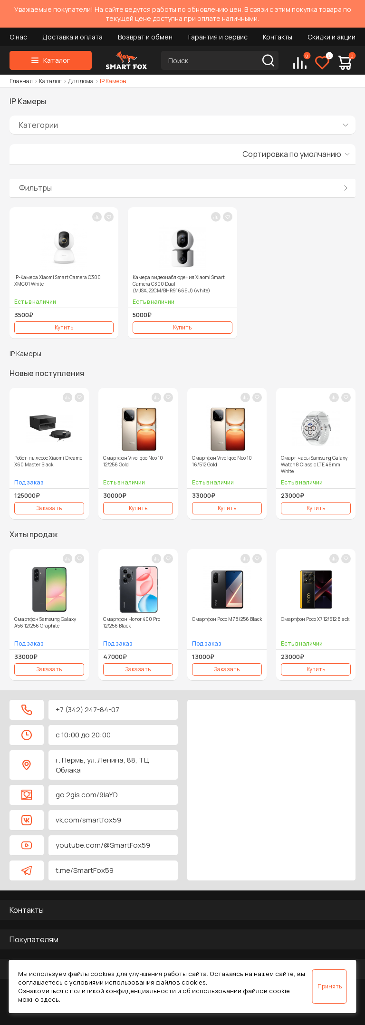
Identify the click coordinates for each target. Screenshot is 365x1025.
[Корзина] (345, 63)
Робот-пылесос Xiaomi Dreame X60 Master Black (48, 461)
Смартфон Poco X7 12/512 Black (315, 619)
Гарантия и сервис (218, 36)
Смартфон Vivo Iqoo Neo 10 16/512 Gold (222, 461)
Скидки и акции (331, 36)
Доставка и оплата (72, 36)
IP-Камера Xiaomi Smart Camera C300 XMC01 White (57, 280)
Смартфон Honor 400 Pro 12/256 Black (131, 622)
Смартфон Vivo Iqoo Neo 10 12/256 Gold (133, 461)
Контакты (277, 36)
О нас (18, 36)
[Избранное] (322, 63)
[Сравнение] (300, 63)
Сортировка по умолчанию (291, 154)
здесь (49, 999)
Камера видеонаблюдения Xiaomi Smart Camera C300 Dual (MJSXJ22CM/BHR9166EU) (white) (179, 284)
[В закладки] (109, 217)
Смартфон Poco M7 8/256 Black (227, 619)
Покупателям (34, 939)
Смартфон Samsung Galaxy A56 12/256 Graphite (45, 622)
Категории (38, 125)
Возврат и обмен (145, 36)
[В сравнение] (97, 217)
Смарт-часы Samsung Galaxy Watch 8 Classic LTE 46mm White (314, 464)
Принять (329, 986)
